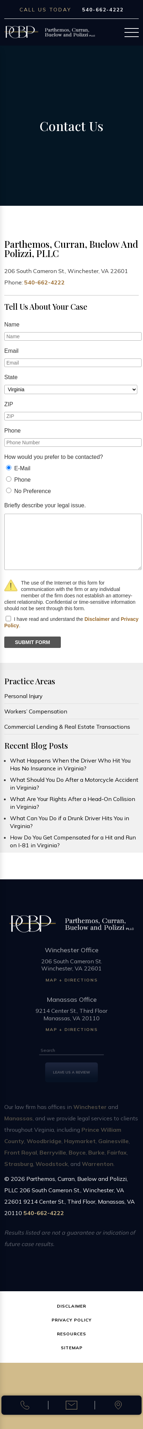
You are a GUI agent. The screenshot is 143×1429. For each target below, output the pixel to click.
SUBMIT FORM (32, 642)
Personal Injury (23, 696)
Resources (71, 1333)
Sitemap (72, 1347)
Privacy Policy (72, 1320)
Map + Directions (72, 983)
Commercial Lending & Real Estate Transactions (67, 726)
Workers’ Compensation (35, 711)
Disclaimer (97, 619)
